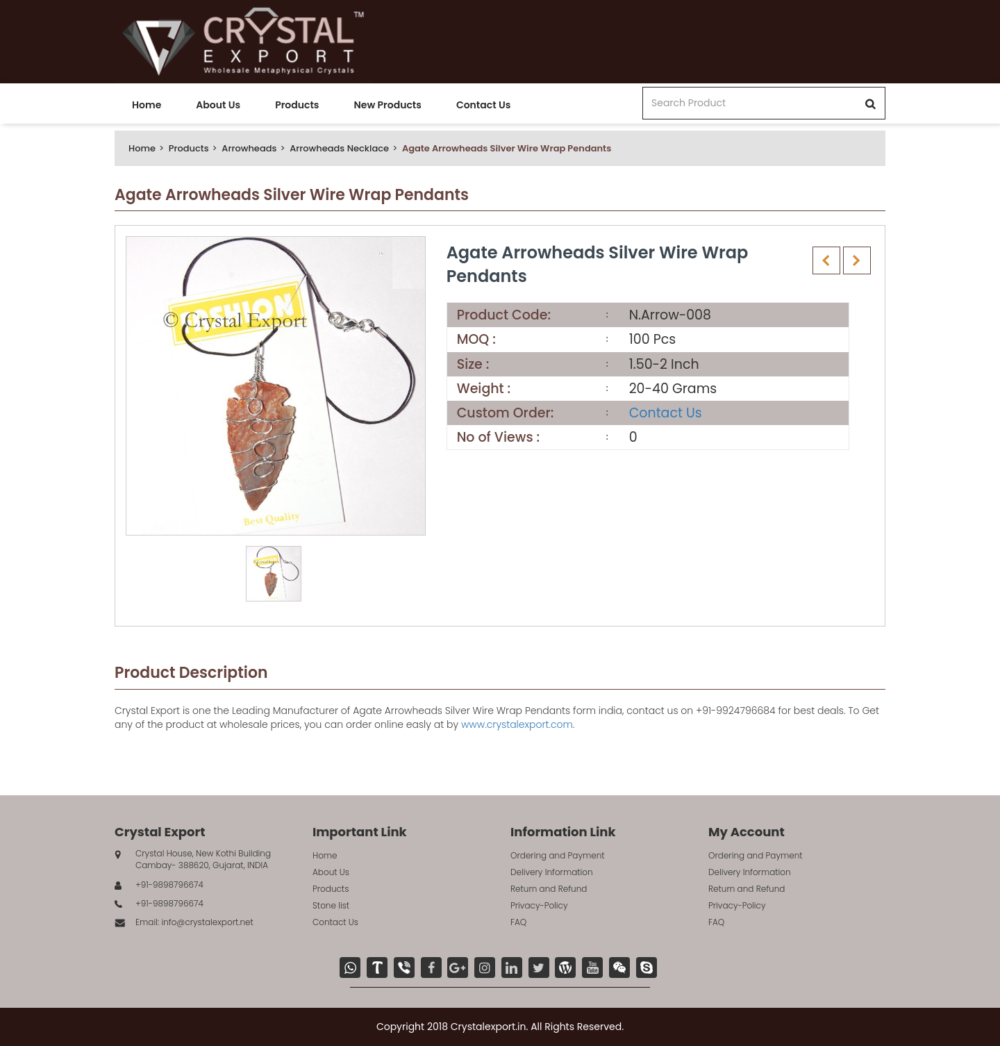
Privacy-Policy (539, 905)
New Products (387, 105)
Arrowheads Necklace (339, 148)
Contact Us (483, 105)
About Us (218, 105)
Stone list (330, 905)
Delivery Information (551, 872)
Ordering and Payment (557, 855)
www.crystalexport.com (517, 724)
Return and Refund (548, 889)
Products (297, 105)
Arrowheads (249, 148)
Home (146, 105)
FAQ (518, 922)
